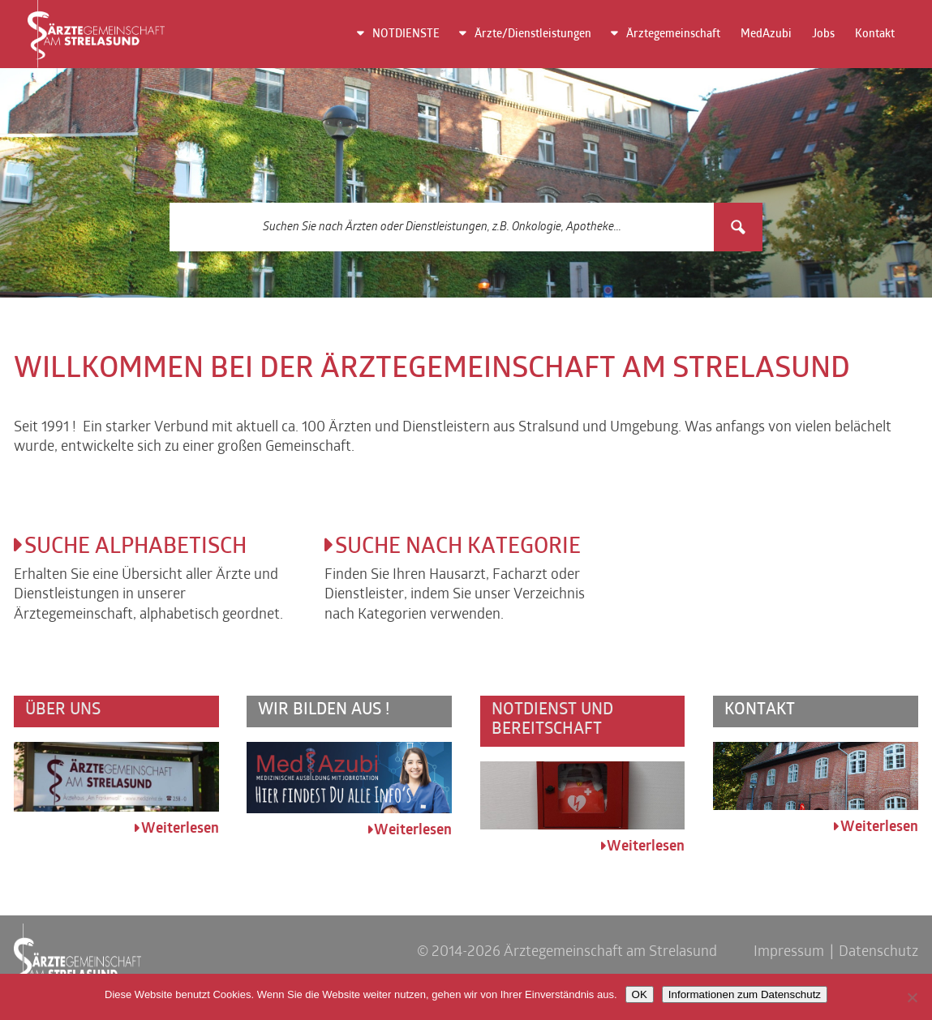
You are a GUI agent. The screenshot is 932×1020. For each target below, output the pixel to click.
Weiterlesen (180, 829)
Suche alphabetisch (135, 548)
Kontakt (875, 34)
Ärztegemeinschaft (673, 34)
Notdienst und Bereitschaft (552, 720)
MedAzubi (766, 34)
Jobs (823, 34)
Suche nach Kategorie (458, 548)
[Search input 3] (442, 227)
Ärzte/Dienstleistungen (533, 34)
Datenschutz (878, 952)
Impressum (789, 952)
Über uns (63, 710)
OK (639, 994)
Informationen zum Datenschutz (744, 994)
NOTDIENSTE (406, 34)
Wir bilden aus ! (323, 710)
